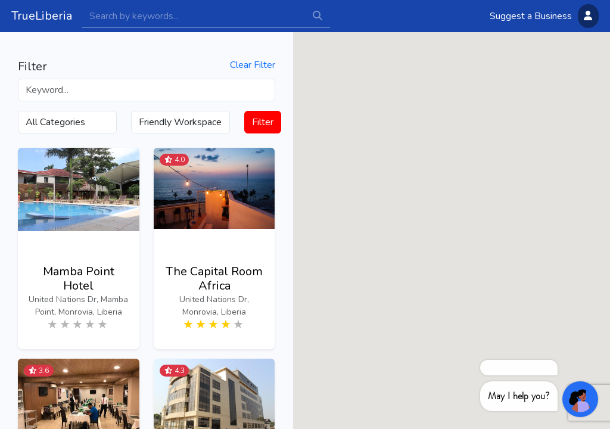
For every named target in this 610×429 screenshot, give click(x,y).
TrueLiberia (41, 16)
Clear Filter (252, 65)
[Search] (193, 16)
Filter (262, 122)
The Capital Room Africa (214, 279)
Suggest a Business (531, 16)
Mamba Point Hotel (78, 279)
